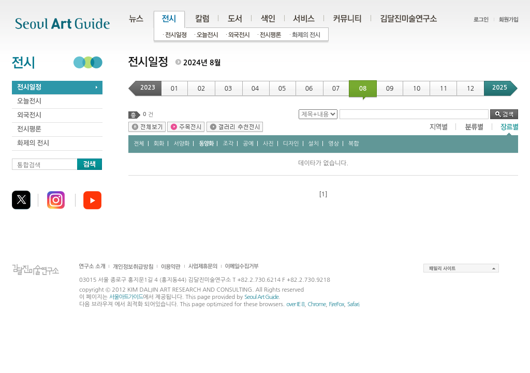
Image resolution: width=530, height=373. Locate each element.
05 (282, 88)
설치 (313, 144)
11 (444, 88)
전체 (139, 144)
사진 (268, 144)
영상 (333, 144)
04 (255, 88)
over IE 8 (295, 304)
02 (201, 88)
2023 (147, 87)
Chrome (316, 304)
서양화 (181, 144)
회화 (159, 144)
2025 (499, 87)
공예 (248, 144)
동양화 (206, 144)
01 (175, 88)
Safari (353, 304)
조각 (228, 144)
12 (471, 88)
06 (309, 88)
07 (336, 88)
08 (363, 88)
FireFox (336, 304)
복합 (353, 144)
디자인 (291, 144)
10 (417, 88)
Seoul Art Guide (261, 297)
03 (228, 88)
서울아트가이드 (126, 297)
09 (390, 88)
